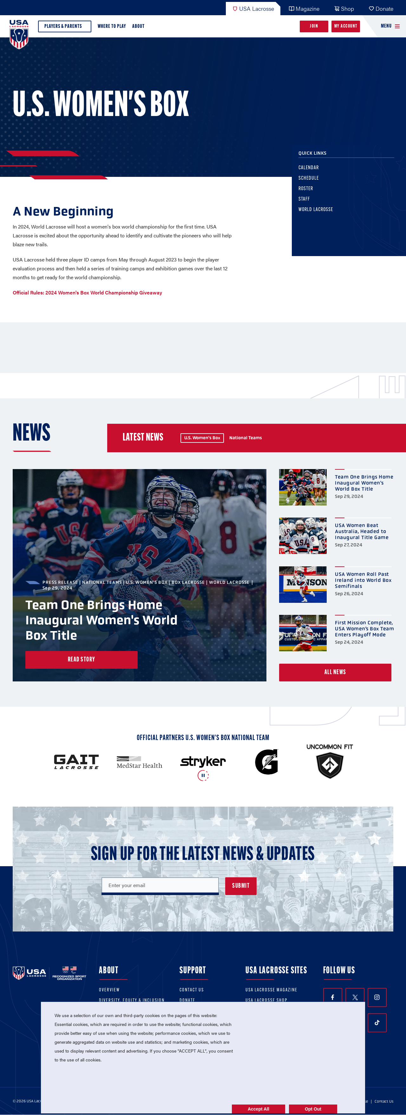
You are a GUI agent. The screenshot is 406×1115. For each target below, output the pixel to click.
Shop (344, 8)
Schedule (314, 182)
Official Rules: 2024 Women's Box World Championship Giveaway (87, 292)
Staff (310, 203)
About (139, 28)
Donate (381, 8)
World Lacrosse (321, 214)
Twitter (355, 997)
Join (314, 26)
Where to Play (112, 26)
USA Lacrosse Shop (266, 1000)
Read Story (81, 660)
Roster (311, 193)
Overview (109, 990)
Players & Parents (64, 28)
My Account (345, 26)
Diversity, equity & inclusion (132, 1000)
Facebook (332, 997)
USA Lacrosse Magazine (272, 990)
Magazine (304, 8)
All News (335, 672)
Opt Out (313, 1109)
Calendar (314, 172)
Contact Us (192, 990)
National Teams (245, 438)
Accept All (258, 1109)
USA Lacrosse (253, 8)
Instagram (377, 997)
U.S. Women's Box (202, 438)
